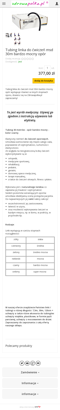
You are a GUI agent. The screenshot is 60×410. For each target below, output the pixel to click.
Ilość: (41, 68)
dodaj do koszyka (43, 80)
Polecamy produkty (18, 346)
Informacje (30, 383)
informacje (30, 394)
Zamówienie (30, 372)
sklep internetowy (30, 407)
